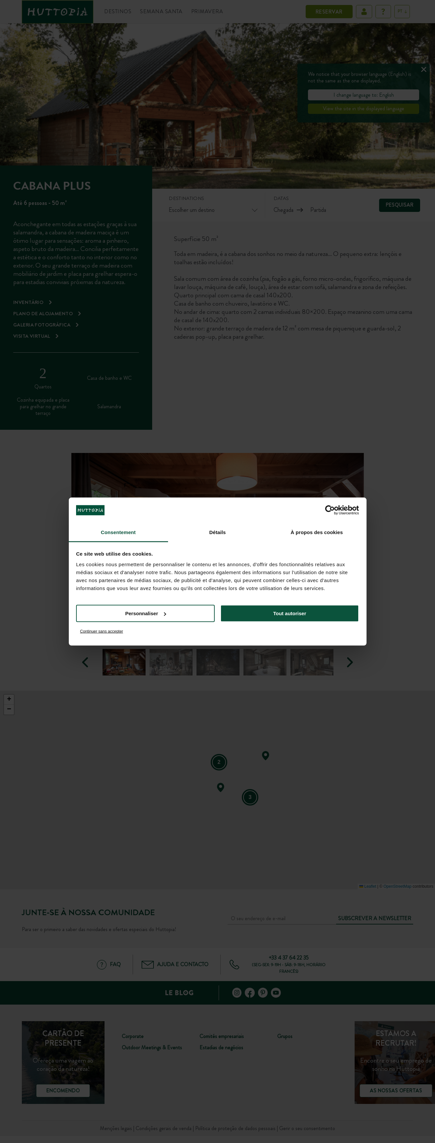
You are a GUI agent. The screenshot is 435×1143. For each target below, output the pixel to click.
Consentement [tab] (118, 532)
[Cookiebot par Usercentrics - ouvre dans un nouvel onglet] (330, 510)
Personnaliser (145, 613)
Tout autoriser (289, 613)
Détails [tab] (217, 532)
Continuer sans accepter (101, 631)
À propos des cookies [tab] (317, 532)
